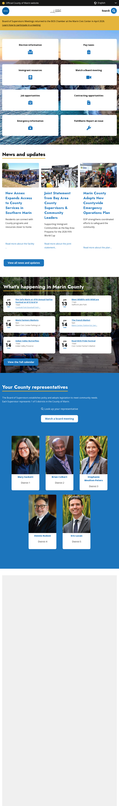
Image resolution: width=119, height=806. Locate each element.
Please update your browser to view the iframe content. (59, 326)
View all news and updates (24, 262)
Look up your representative (61, 408)
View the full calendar (21, 362)
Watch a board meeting (59, 418)
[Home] (55, 11)
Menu (5, 11)
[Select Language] (107, 3)
